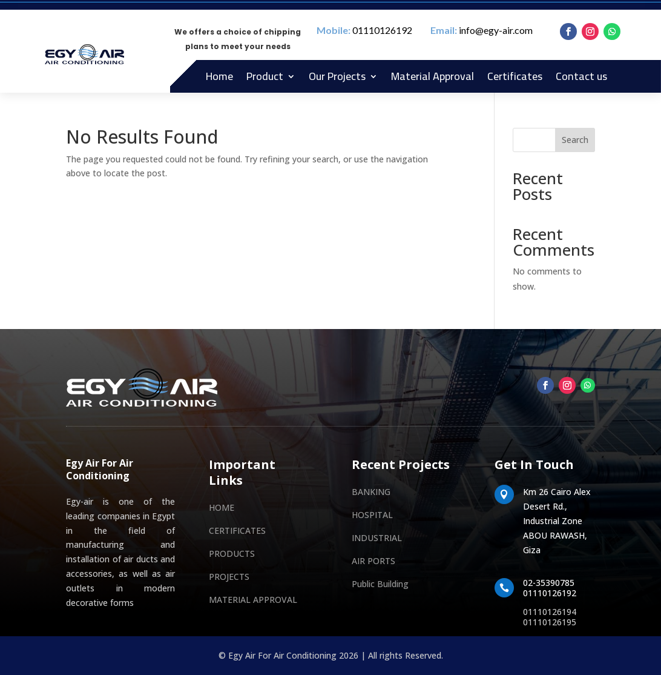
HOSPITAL (372, 514)
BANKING (371, 491)
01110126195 (549, 622)
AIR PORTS (373, 561)
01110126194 (549, 611)
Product (264, 76)
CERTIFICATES (237, 530)
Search (575, 139)
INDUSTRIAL (377, 538)
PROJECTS (229, 576)
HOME (221, 507)
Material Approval (432, 76)
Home (219, 76)
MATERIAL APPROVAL (253, 599)
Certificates (514, 76)
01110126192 (382, 30)
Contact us (581, 76)
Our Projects (337, 76)
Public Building (380, 584)
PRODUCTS (232, 553)
